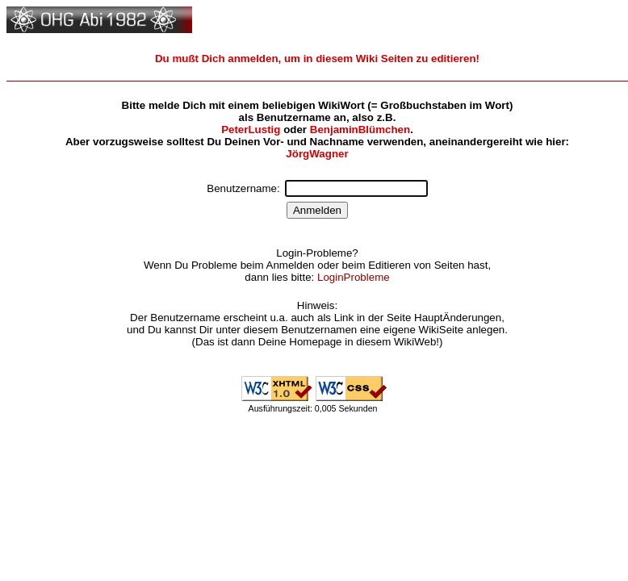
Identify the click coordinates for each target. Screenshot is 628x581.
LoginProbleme (353, 277)
